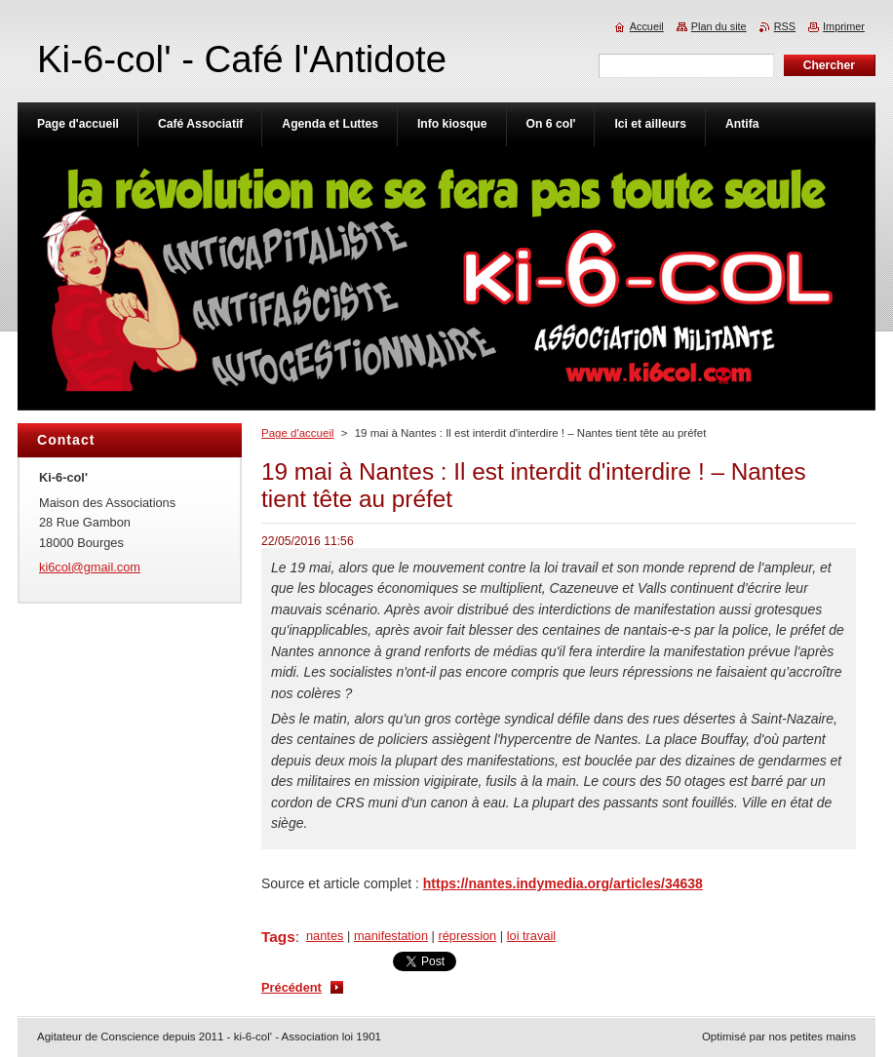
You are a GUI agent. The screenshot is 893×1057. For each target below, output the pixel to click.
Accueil (647, 26)
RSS (785, 26)
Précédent (291, 987)
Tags (278, 936)
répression (467, 935)
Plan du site (719, 26)
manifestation (391, 935)
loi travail (532, 935)
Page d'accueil (297, 433)
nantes (324, 935)
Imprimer (844, 26)
